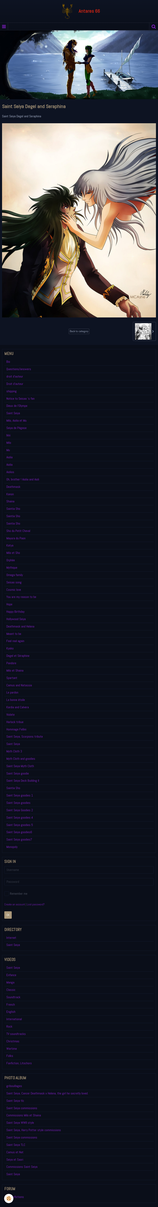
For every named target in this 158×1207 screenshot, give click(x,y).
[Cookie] (8, 1198)
